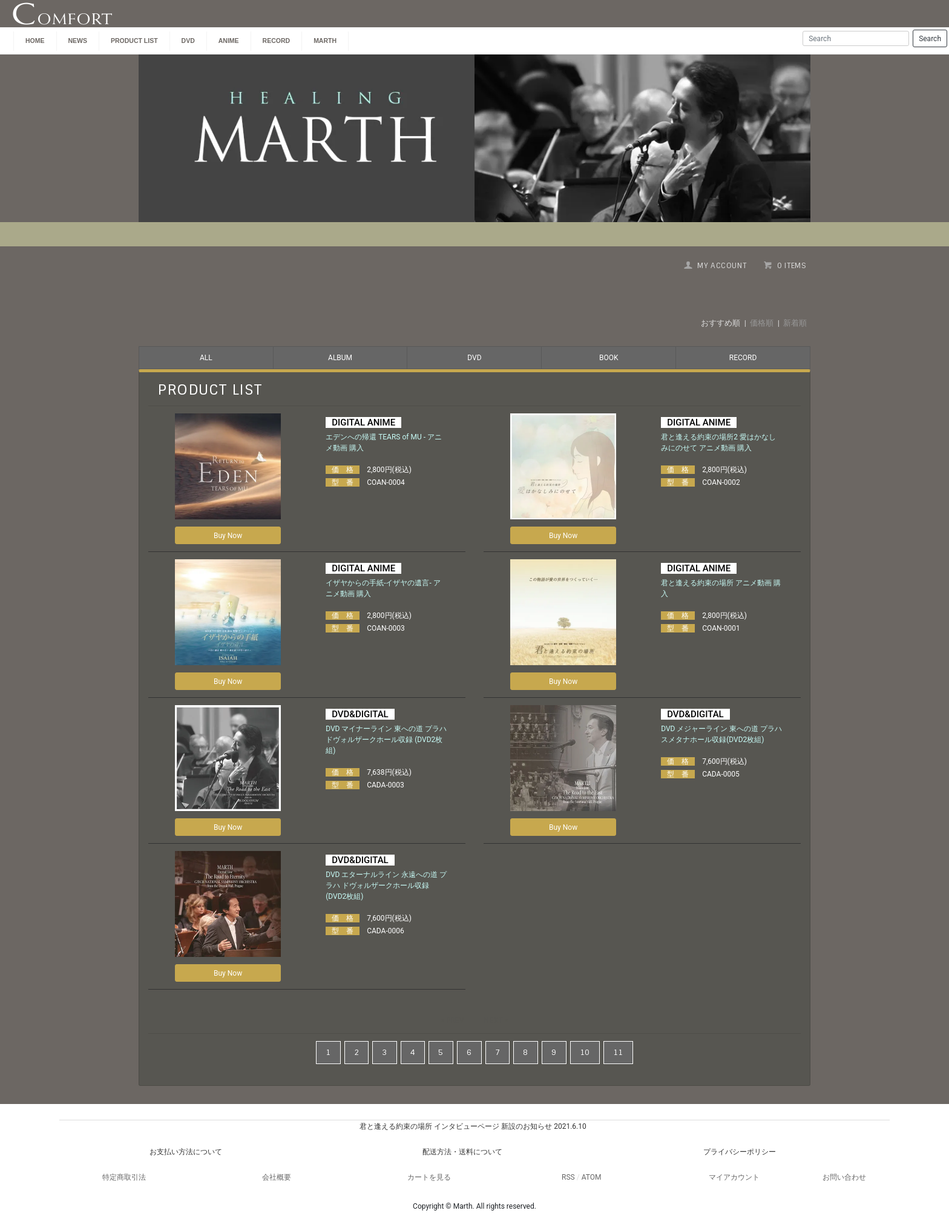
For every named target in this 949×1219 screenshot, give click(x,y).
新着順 (795, 322)
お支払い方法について (185, 1152)
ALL (206, 357)
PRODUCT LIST (134, 40)
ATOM (592, 1177)
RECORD (743, 357)
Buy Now (228, 535)
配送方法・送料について (462, 1152)
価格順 (761, 322)
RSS (568, 1177)
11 (618, 1052)
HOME (35, 40)
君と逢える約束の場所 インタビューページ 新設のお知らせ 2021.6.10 (473, 1126)
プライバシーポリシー (739, 1152)
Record (277, 40)
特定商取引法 (124, 1177)
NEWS (78, 40)
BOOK (609, 357)
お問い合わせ (844, 1177)
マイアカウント (734, 1177)
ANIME (228, 40)
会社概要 (276, 1177)
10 (585, 1052)
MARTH (325, 40)
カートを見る (429, 1177)
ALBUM (340, 357)
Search (930, 38)
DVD (188, 40)
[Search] (856, 38)
